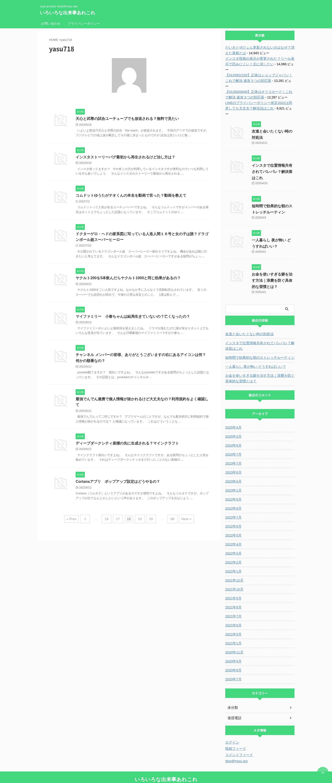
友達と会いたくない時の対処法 (247, 317)
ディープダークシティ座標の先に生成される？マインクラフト (127, 445)
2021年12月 (234, 564)
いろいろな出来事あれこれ (67, 12)
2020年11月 (234, 636)
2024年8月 (233, 429)
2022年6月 (233, 510)
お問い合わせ (50, 23)
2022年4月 (233, 528)
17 (119, 520)
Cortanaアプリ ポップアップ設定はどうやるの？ (118, 483)
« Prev (74, 520)
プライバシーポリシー (84, 23)
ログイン (231, 726)
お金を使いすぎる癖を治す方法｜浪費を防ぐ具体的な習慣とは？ (272, 264)
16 (108, 520)
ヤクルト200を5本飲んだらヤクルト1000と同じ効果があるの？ (128, 279)
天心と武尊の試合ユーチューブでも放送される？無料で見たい (127, 119)
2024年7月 (233, 438)
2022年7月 (233, 501)
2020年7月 (233, 662)
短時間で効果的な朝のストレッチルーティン (257, 341)
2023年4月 (233, 465)
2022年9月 (233, 483)
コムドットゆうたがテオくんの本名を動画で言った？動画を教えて (131, 196)
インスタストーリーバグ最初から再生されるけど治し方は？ (125, 157)
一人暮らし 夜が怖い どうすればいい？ (253, 350)
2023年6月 (233, 456)
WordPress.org (236, 744)
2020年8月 (233, 653)
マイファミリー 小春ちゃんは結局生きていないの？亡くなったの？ (133, 317)
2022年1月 (233, 555)
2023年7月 (233, 447)
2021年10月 (234, 573)
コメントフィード (238, 738)
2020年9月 (233, 645)
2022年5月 (233, 519)
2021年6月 (233, 609)
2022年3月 (233, 537)
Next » (184, 520)
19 (140, 520)
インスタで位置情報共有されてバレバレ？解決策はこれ (272, 155)
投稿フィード (235, 732)
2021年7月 (233, 600)
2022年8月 (233, 492)
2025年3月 (233, 420)
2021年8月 (233, 591)
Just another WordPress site (166, 770)
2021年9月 (233, 582)
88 (171, 520)
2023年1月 (233, 474)
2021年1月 (233, 627)
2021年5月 (233, 618)
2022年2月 (233, 546)
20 (150, 520)
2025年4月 (233, 411)
